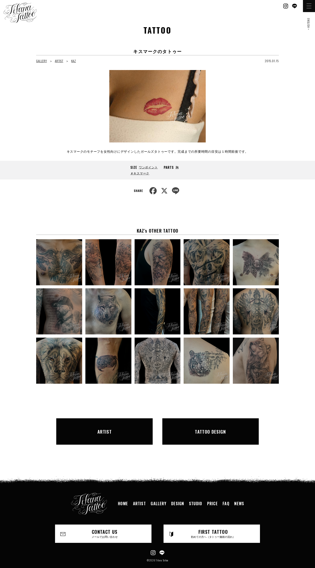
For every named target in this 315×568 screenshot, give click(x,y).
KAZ (73, 61)
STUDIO (195, 494)
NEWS (240, 494)
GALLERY (41, 61)
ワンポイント (148, 167)
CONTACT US (104, 524)
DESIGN (177, 494)
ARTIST (59, 61)
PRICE (213, 494)
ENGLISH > (309, 24)
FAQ (226, 494)
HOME (122, 494)
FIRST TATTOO (213, 524)
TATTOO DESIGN (210, 426)
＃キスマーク (139, 173)
